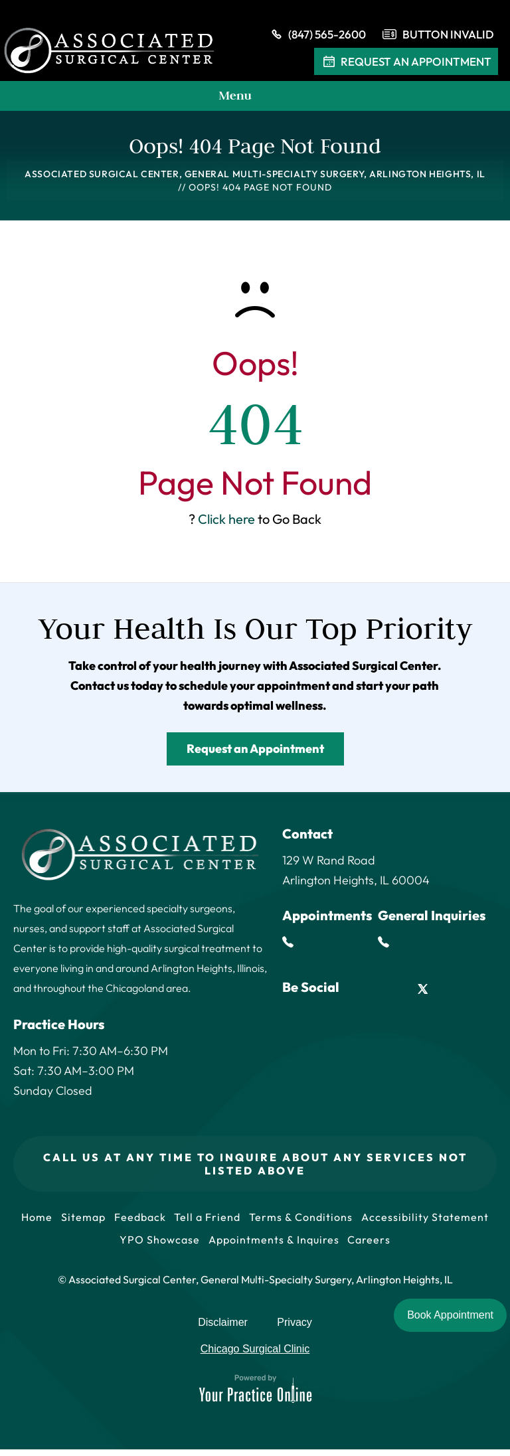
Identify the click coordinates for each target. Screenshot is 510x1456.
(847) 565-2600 (317, 37)
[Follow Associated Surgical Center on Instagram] (453, 991)
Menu (251, 99)
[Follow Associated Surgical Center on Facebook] (362, 991)
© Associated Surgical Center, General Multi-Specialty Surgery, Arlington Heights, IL (255, 1286)
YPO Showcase (227, 1245)
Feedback (208, 1220)
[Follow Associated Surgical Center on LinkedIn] (392, 991)
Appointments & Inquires (343, 1245)
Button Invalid (448, 36)
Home (100, 1220)
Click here (226, 521)
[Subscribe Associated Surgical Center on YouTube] (483, 991)
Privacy (294, 1329)
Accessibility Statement (112, 1245)
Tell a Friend (277, 1220)
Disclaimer (223, 1329)
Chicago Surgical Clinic (255, 1355)
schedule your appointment (254, 688)
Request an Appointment (255, 751)
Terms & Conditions (373, 1220)
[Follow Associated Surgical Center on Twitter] (422, 991)
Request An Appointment (406, 64)
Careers (440, 1245)
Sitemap (149, 1220)
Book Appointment (450, 1315)
